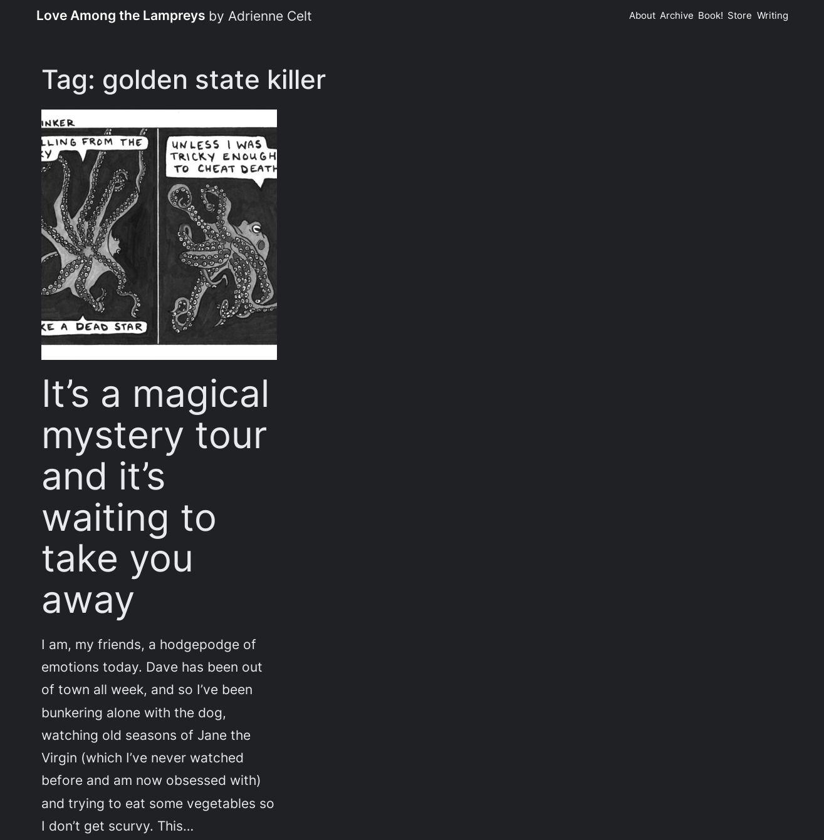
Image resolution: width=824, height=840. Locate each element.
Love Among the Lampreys (121, 15)
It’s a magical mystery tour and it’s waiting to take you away (155, 496)
